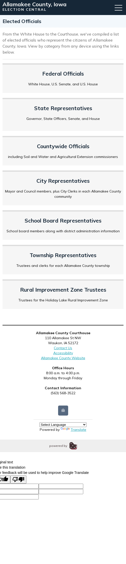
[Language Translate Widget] (63, 424)
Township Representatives (63, 255)
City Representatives (63, 180)
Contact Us (63, 348)
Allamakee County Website (63, 358)
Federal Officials (63, 73)
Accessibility (63, 353)
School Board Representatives (63, 220)
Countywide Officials (63, 146)
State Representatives (63, 108)
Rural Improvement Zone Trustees (63, 289)
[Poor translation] (18, 479)
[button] (118, 7)
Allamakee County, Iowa (35, 4)
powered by (58, 446)
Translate (73, 429)
